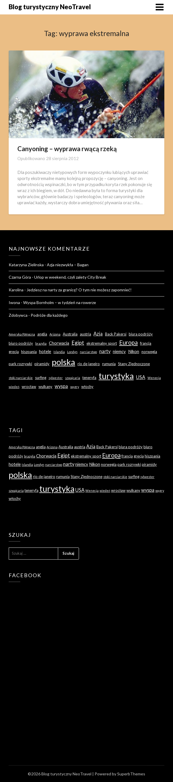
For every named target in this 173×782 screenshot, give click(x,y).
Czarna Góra (20, 277)
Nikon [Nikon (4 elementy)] (133, 351)
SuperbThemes (131, 773)
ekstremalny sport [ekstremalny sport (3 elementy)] (101, 343)
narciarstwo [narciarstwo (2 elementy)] (88, 352)
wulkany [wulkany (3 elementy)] (45, 386)
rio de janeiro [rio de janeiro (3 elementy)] (89, 363)
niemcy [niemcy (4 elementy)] (119, 351)
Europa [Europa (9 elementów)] (128, 342)
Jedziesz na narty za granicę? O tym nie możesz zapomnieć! (79, 289)
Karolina (16, 289)
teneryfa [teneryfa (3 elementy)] (89, 377)
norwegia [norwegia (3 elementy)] (149, 351)
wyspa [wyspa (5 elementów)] (61, 386)
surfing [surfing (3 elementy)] (40, 377)
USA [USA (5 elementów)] (140, 377)
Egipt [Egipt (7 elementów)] (77, 343)
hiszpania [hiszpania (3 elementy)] (29, 351)
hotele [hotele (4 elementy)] (45, 351)
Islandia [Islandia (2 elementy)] (59, 352)
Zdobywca (18, 315)
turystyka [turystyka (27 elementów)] (116, 376)
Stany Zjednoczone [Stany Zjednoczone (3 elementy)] (134, 363)
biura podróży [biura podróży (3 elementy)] (141, 334)
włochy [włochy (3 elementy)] (87, 386)
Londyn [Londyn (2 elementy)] (72, 352)
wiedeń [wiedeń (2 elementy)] (14, 387)
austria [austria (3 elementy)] (85, 334)
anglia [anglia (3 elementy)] (42, 334)
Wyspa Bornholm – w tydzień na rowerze (59, 302)
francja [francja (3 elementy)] (145, 343)
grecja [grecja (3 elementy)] (14, 351)
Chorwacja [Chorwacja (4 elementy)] (59, 343)
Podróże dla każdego (49, 315)
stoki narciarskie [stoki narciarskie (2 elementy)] (21, 378)
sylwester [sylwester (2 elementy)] (56, 378)
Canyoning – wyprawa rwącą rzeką (67, 149)
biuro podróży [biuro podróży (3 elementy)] (21, 343)
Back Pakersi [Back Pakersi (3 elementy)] (115, 334)
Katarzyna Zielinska (26, 264)
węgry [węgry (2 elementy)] (74, 387)
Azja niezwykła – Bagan (68, 264)
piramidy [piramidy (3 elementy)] (41, 363)
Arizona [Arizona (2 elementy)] (54, 334)
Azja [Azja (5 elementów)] (98, 333)
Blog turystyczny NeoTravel (50, 7)
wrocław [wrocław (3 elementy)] (29, 386)
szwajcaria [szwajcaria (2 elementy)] (72, 378)
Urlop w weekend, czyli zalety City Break (70, 277)
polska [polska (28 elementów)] (63, 362)
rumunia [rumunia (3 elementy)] (109, 363)
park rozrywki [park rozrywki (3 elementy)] (20, 363)
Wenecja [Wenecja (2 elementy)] (154, 378)
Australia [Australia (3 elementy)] (70, 334)
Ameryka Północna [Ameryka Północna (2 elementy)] (22, 334)
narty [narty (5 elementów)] (105, 351)
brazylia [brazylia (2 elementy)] (41, 343)
